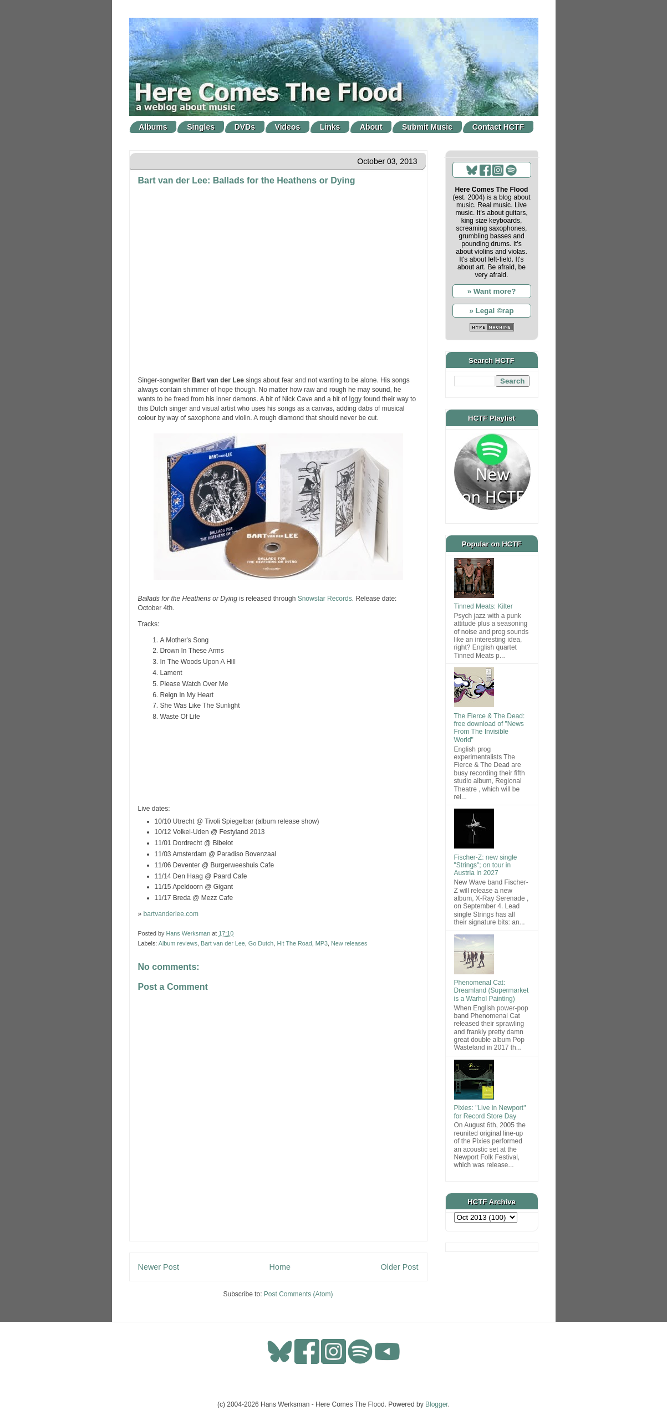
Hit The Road (294, 943)
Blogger (436, 1404)
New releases (349, 943)
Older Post (400, 1267)
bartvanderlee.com (171, 914)
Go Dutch (261, 943)
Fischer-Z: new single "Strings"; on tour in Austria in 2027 (485, 865)
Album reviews (178, 943)
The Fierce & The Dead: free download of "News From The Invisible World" (489, 728)
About (371, 126)
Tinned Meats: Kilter (483, 606)
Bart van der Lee (223, 943)
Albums (153, 126)
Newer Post (158, 1267)
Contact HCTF (498, 126)
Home (280, 1267)
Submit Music (427, 126)
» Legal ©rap (491, 310)
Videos (288, 126)
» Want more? (491, 291)
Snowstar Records (325, 598)
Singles (201, 126)
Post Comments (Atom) (298, 1294)
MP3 (321, 943)
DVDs (245, 126)
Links (330, 126)
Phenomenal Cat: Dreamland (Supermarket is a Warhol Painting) (491, 991)
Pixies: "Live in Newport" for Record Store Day (490, 1112)
